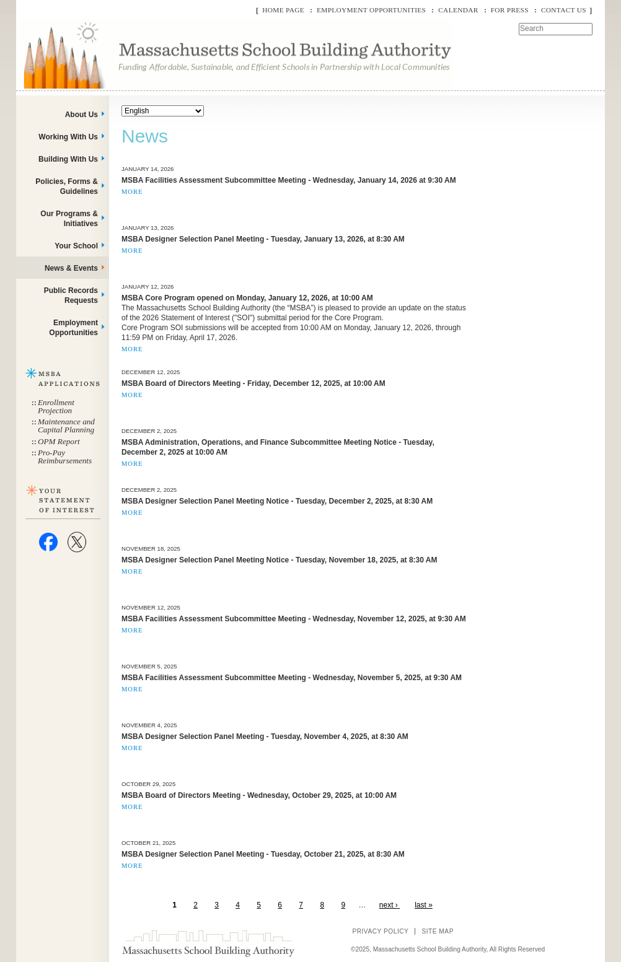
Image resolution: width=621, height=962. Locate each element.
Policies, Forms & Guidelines (66, 186)
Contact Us (563, 10)
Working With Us (68, 137)
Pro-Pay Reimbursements (65, 456)
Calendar (458, 10)
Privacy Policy (380, 931)
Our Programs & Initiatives (69, 218)
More (132, 191)
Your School (76, 246)
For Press (510, 10)
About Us (81, 114)
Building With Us (68, 159)
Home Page (283, 10)
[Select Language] (162, 110)
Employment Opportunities (371, 10)
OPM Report (59, 441)
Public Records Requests (71, 295)
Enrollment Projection (56, 406)
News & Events (71, 268)
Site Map (437, 931)
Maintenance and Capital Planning (66, 426)
